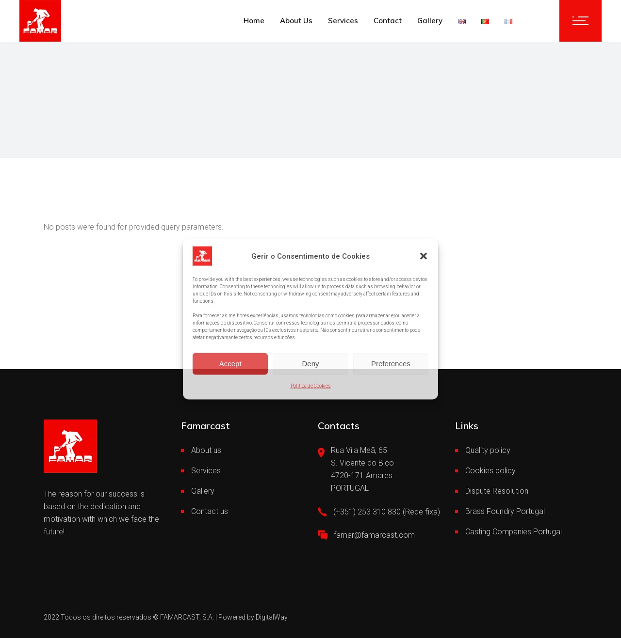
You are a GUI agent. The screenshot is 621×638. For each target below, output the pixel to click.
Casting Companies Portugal (513, 531)
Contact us (209, 511)
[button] (423, 256)
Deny (310, 363)
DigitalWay (272, 617)
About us (206, 450)
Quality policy (487, 450)
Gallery (202, 491)
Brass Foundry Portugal (505, 511)
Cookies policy (490, 470)
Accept (230, 363)
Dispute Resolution (496, 491)
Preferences (390, 363)
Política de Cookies (311, 385)
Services (206, 470)
